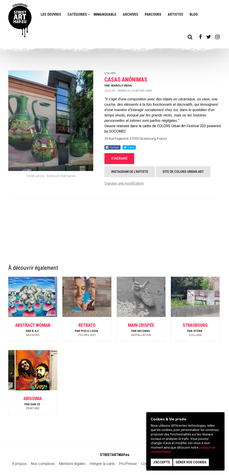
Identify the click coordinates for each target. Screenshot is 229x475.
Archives (130, 14)
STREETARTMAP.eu (114, 455)
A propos (19, 464)
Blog (194, 14)
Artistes (175, 14)
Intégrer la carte (102, 464)
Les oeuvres (51, 14)
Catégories (77, 14)
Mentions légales (72, 464)
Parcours (153, 14)
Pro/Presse (128, 464)
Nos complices (43, 464)
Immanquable (104, 14)
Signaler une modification (124, 183)
